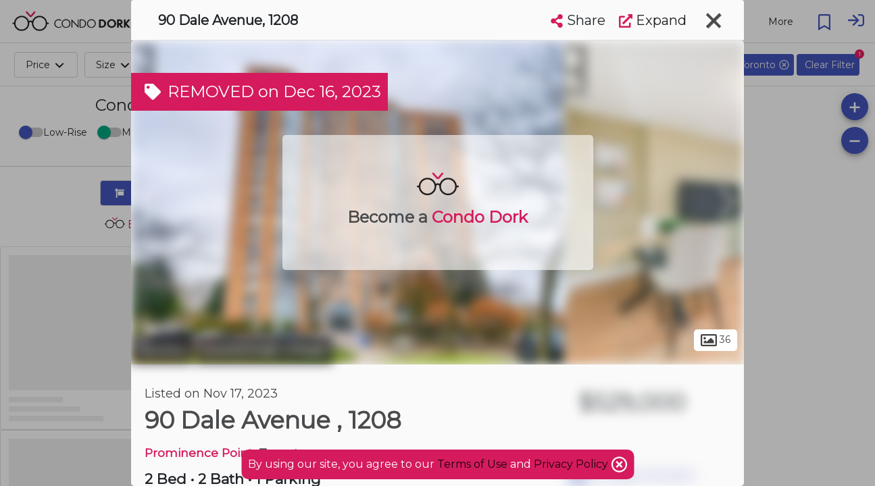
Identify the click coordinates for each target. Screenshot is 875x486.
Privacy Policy (572, 464)
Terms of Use (472, 464)
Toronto (161, 349)
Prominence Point (199, 453)
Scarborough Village (264, 349)
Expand (652, 20)
